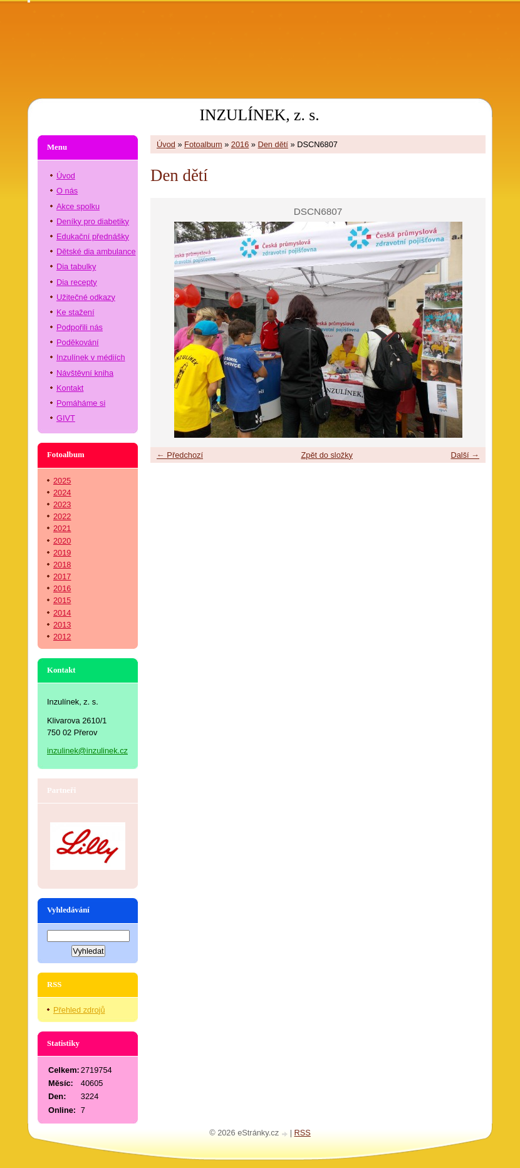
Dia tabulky (76, 266)
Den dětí (273, 144)
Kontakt (69, 388)
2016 (240, 144)
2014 (62, 613)
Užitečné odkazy (85, 297)
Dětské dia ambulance (96, 251)
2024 (62, 492)
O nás (67, 190)
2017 (62, 576)
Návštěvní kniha (84, 373)
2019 (62, 552)
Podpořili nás (79, 327)
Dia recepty (76, 282)
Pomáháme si (80, 403)
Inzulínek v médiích (90, 357)
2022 (62, 516)
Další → (464, 455)
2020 (62, 540)
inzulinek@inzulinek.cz (87, 750)
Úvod (166, 144)
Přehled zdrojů (79, 1010)
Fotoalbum (203, 144)
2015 (62, 600)
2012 (62, 636)
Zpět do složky (327, 455)
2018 (62, 564)
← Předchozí (180, 455)
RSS (302, 1132)
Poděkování (77, 342)
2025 (62, 480)
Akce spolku (78, 206)
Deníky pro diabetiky (92, 221)
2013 (62, 624)
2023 (62, 504)
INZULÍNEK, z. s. (259, 115)
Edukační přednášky (92, 236)
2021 (62, 528)
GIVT (65, 418)
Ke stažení (75, 312)
